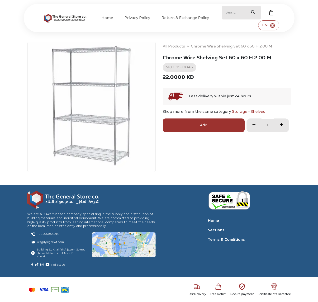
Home (213, 220)
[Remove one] (254, 125)
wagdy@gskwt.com (50, 242)
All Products (174, 46)
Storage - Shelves (248, 111)
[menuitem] (107, 18)
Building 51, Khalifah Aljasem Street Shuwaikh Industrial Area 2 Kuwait (61, 253)
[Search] (253, 12)
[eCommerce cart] (271, 12)
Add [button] (203, 125)
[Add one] (281, 125)
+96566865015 (48, 234)
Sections (216, 230)
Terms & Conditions (226, 239)
